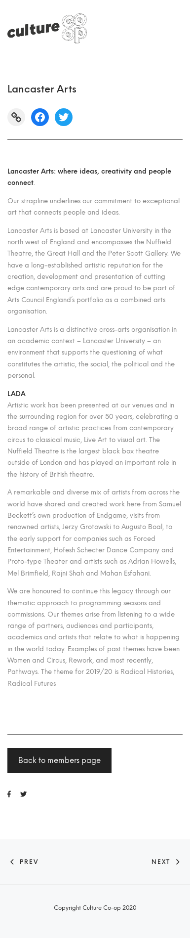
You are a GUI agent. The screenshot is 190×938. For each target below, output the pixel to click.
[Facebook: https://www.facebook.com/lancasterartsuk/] (40, 117)
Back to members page (59, 760)
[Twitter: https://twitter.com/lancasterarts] (64, 117)
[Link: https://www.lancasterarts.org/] (16, 117)
